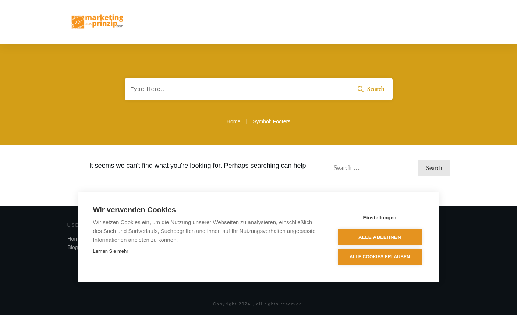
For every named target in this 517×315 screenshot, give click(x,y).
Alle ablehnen (379, 237)
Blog (73, 247)
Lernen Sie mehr (110, 251)
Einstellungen (379, 217)
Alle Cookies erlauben (380, 256)
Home (74, 239)
